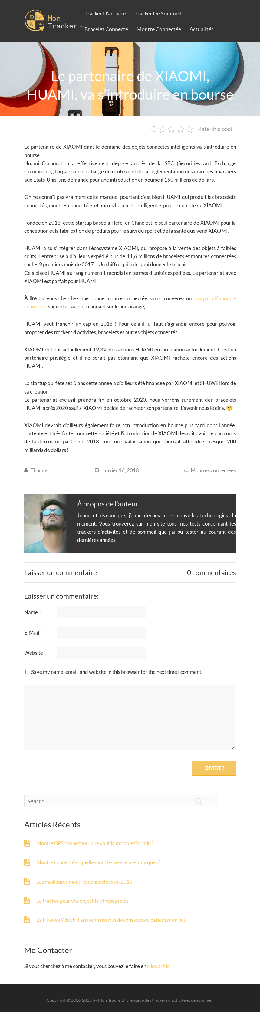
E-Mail (33, 632)
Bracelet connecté (106, 29)
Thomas (39, 470)
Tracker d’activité (105, 13)
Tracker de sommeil (158, 13)
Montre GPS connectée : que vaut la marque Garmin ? (95, 843)
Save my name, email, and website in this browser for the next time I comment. (116, 672)
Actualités (201, 29)
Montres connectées (213, 470)
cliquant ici (159, 966)
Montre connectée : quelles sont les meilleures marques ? (98, 862)
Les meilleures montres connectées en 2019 (84, 881)
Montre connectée (159, 29)
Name (32, 612)
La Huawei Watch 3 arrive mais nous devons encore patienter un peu (111, 920)
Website (33, 653)
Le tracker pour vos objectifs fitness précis (82, 901)
